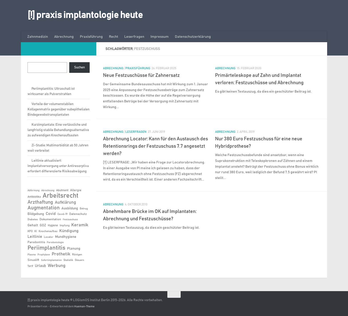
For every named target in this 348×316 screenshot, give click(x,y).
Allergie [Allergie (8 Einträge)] (75, 190)
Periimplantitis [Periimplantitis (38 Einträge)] (46, 247)
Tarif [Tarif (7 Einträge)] (30, 266)
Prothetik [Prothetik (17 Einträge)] (61, 254)
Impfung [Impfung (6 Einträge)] (64, 225)
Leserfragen (134, 36)
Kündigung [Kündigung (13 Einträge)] (69, 231)
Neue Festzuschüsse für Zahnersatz (141, 75)
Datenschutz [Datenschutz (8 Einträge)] (78, 214)
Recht (113, 36)
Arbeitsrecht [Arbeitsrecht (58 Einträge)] (60, 196)
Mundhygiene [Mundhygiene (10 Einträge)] (65, 236)
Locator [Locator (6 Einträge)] (48, 237)
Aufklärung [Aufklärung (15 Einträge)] (65, 202)
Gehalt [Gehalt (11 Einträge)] (33, 225)
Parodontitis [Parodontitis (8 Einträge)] (36, 242)
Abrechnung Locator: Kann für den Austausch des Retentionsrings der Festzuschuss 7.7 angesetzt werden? (155, 146)
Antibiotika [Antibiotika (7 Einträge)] (34, 196)
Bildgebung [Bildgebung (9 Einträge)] (36, 214)
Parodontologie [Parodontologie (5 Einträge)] (55, 242)
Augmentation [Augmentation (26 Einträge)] (44, 208)
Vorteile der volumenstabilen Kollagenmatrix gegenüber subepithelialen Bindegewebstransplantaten (58, 109)
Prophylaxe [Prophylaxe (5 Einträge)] (44, 255)
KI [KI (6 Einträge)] (35, 231)
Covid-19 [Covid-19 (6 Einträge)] (62, 214)
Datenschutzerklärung (193, 36)
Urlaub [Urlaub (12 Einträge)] (40, 266)
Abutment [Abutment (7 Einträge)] (62, 190)
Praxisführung (91, 36)
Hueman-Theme (84, 306)
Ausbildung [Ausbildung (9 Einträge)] (69, 208)
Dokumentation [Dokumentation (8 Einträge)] (50, 219)
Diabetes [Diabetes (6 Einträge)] (33, 219)
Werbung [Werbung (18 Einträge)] (56, 265)
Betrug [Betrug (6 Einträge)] (84, 208)
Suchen (79, 67)
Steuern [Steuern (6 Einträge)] (79, 260)
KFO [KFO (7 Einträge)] (30, 231)
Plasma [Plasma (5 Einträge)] (32, 255)
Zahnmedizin (37, 36)
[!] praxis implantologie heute (85, 15)
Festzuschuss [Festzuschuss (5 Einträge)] (70, 220)
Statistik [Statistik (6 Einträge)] (68, 260)
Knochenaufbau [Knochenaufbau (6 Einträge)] (48, 231)
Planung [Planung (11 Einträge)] (73, 248)
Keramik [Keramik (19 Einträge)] (79, 225)
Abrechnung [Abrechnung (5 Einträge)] (47, 190)
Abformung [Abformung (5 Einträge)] (34, 190)
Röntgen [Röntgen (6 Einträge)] (77, 254)
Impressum (159, 36)
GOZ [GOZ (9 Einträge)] (43, 225)
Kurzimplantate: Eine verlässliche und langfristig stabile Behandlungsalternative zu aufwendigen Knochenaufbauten (58, 130)
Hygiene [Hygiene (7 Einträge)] (53, 225)
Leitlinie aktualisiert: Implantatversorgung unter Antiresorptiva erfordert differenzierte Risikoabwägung (58, 166)
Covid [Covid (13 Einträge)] (51, 214)
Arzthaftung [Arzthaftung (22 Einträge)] (40, 202)
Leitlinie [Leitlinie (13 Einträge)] (35, 237)
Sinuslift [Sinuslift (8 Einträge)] (33, 260)
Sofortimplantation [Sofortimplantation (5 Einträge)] (51, 260)
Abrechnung (64, 36)
